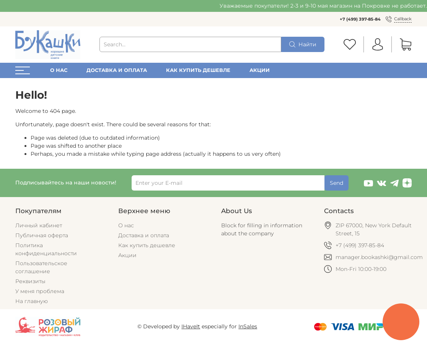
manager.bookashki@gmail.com (379, 257)
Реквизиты (30, 281)
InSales (247, 326)
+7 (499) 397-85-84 (360, 19)
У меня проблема (39, 291)
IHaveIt (190, 326)
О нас (58, 70)
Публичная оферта (41, 235)
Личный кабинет (38, 225)
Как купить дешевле (198, 70)
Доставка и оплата (116, 70)
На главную (31, 301)
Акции (259, 70)
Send (336, 182)
